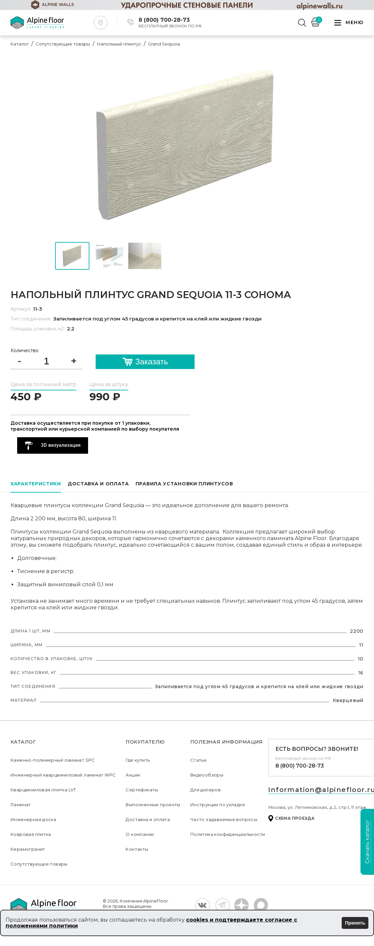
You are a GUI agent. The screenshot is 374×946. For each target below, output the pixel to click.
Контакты (137, 849)
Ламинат (21, 804)
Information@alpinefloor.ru (321, 790)
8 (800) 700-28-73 (299, 766)
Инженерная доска (33, 819)
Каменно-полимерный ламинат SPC (53, 760)
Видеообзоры (206, 775)
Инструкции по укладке (217, 804)
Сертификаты (142, 789)
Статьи (198, 760)
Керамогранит (28, 849)
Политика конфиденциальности (227, 834)
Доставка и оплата (148, 819)
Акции (133, 775)
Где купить (138, 760)
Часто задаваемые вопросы (223, 819)
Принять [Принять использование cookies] (355, 923)
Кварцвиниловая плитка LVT (43, 789)
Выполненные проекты (153, 804)
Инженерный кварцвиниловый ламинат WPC (63, 775)
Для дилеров (205, 789)
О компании (140, 834)
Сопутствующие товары (39, 864)
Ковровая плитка (31, 834)
